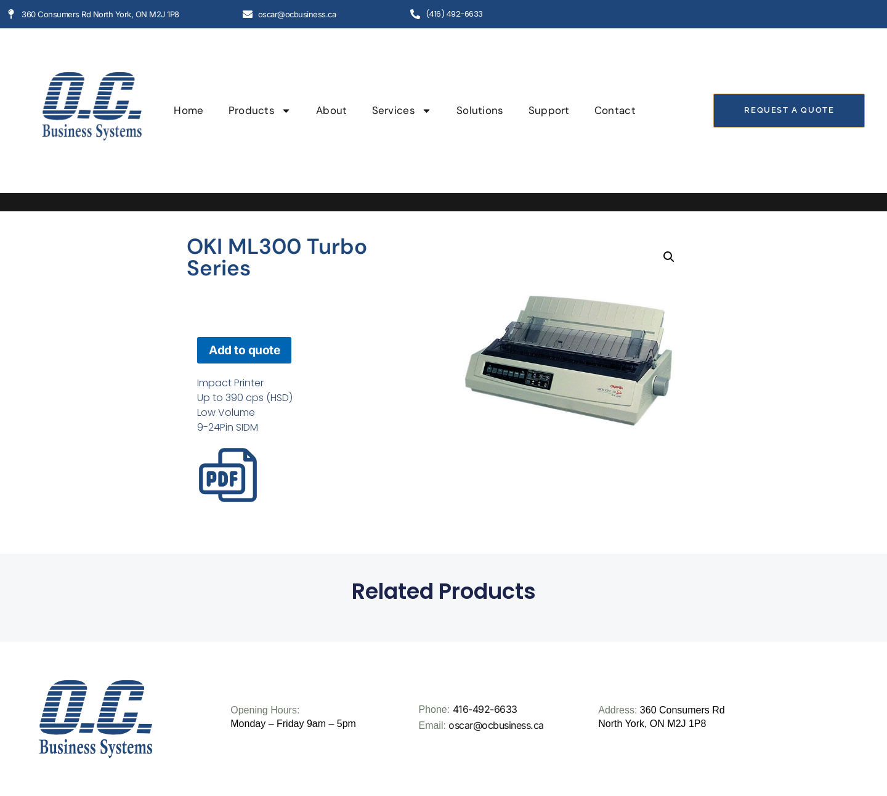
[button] (669, 257)
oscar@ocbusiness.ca (496, 725)
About (331, 110)
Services (402, 110)
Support (549, 110)
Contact (615, 110)
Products (260, 110)
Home (188, 110)
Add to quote (244, 350)
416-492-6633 (485, 709)
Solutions (480, 110)
